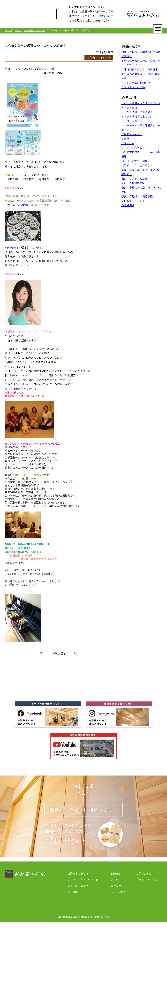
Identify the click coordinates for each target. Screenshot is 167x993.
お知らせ (116, 944)
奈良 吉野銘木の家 (133, 183)
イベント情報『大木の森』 (137, 116)
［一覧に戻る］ (59, 653)
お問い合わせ (144, 944)
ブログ (125, 139)
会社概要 (116, 956)
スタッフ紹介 (118, 962)
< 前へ (41, 653)
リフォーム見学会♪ (133, 147)
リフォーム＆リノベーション (84, 950)
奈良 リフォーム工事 (134, 178)
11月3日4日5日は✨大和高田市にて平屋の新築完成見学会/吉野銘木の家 (141, 74)
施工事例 (72, 962)
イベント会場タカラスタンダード (140, 103)
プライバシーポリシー (149, 950)
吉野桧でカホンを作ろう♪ (137, 165)
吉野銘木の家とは (77, 944)
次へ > (76, 653)
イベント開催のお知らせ (135, 83)
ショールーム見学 (77, 956)
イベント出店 (129, 107)
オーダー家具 (129, 121)
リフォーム (127, 143)
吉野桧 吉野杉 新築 (134, 161)
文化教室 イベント (99, 57)
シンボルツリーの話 (133, 87)
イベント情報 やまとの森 (137, 112)
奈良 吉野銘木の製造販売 (137, 196)
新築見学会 (127, 205)
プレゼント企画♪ (131, 134)
